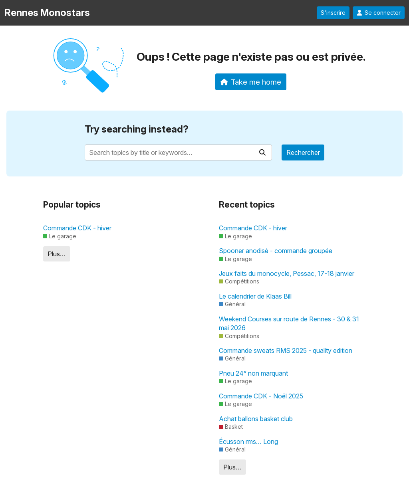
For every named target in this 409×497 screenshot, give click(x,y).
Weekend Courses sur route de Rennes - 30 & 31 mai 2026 (289, 323)
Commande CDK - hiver (77, 228)
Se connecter (379, 13)
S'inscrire (333, 13)
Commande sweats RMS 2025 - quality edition (285, 350)
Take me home (251, 81)
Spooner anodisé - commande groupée (275, 251)
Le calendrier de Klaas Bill (255, 296)
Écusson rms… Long (248, 442)
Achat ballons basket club (256, 419)
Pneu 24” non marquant (253, 373)
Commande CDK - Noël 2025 (261, 396)
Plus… (57, 254)
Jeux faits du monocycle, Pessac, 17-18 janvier (286, 273)
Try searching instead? (137, 129)
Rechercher (303, 152)
